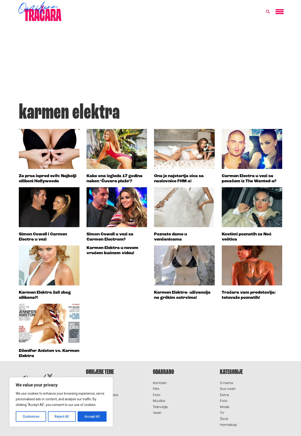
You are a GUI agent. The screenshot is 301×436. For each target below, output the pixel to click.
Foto (156, 395)
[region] (61, 402)
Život (224, 419)
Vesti (157, 413)
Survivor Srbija (99, 401)
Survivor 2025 (98, 389)
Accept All (92, 416)
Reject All (62, 416)
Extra (224, 395)
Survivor (93, 383)
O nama (226, 383)
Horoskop (228, 425)
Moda (224, 407)
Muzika (159, 401)
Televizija (160, 407)
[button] (268, 11)
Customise (31, 416)
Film (156, 389)
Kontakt (160, 383)
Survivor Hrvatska (102, 395)
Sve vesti (227, 389)
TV (222, 413)
